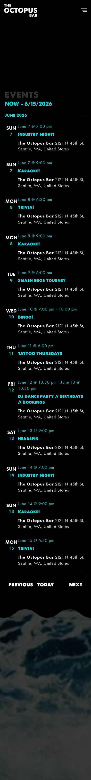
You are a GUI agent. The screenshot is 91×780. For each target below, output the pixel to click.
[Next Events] (77, 585)
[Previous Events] (19, 585)
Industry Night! (36, 134)
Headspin (28, 438)
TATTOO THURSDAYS (40, 353)
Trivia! (26, 207)
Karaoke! (29, 170)
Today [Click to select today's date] (45, 585)
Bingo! (25, 317)
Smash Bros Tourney (42, 280)
